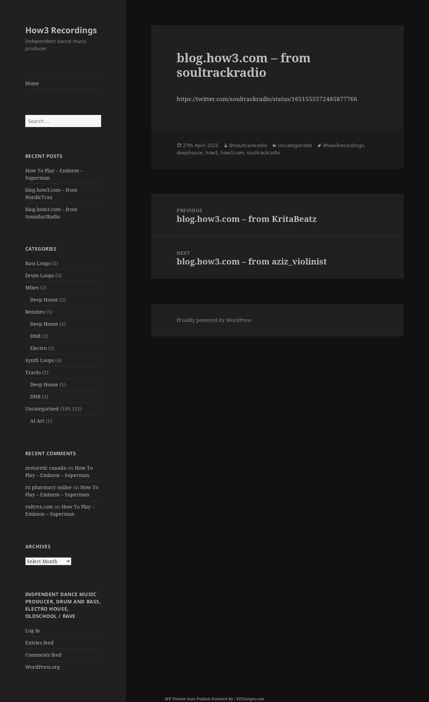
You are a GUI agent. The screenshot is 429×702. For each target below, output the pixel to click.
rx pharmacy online (48, 487)
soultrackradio (263, 152)
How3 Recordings (61, 30)
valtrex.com (39, 506)
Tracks (33, 372)
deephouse (190, 152)
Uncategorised (42, 408)
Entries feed (39, 642)
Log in (32, 630)
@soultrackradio (248, 145)
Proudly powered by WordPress (214, 320)
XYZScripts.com (250, 698)
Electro (38, 348)
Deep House (44, 299)
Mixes (32, 287)
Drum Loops (39, 275)
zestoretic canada (45, 468)
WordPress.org (42, 667)
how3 (211, 152)
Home (32, 83)
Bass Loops (38, 263)
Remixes (35, 311)
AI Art (37, 420)
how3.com (232, 152)
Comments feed (43, 654)
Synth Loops (39, 360)
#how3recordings (343, 145)
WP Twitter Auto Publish (188, 698)
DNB (35, 336)
